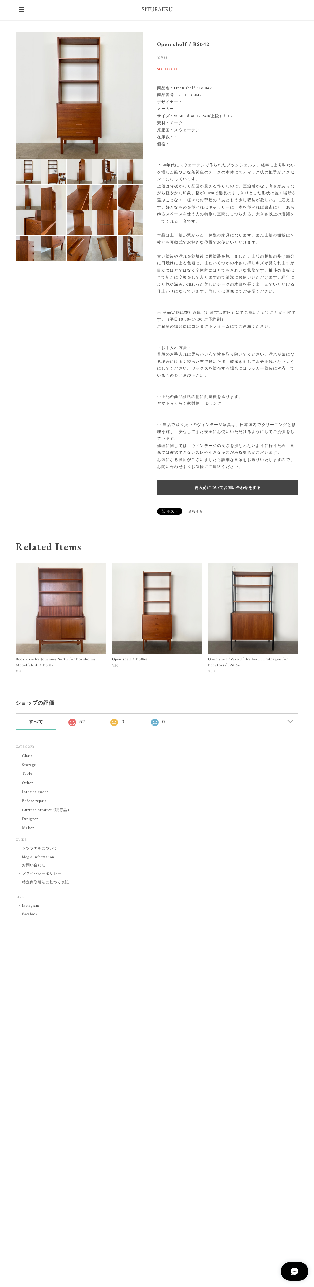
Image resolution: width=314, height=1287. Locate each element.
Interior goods (35, 791)
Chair (27, 755)
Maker (28, 827)
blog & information (38, 857)
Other (27, 782)
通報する (195, 512)
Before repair (34, 800)
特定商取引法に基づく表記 (45, 882)
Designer (30, 818)
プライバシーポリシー (41, 874)
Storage (29, 764)
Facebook (30, 914)
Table (27, 773)
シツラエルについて (39, 848)
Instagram (30, 905)
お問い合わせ (34, 865)
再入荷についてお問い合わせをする (228, 487)
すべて (36, 721)
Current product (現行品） (47, 810)
